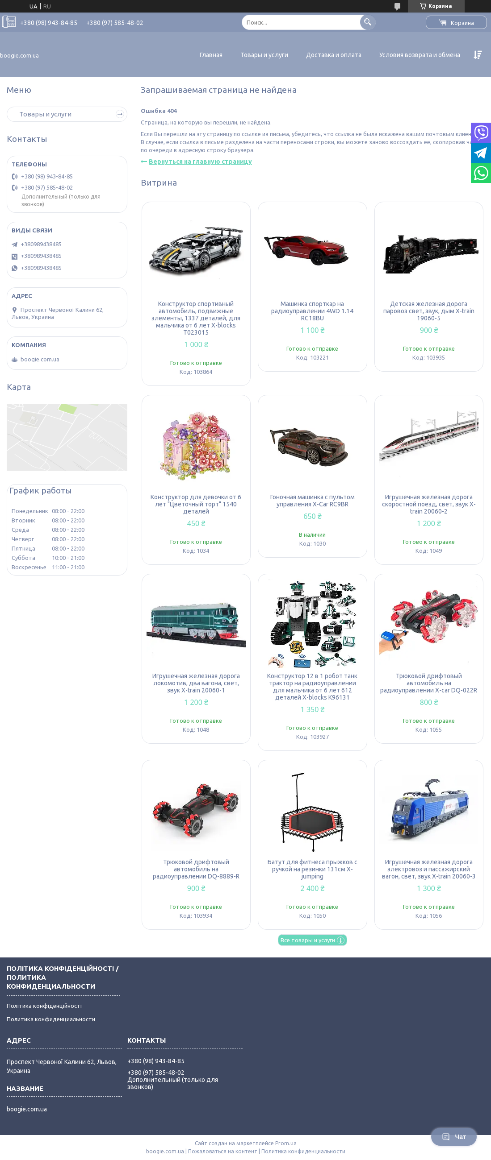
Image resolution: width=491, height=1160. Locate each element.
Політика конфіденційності (44, 1006)
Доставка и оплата (333, 54)
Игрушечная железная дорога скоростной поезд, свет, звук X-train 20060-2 (429, 504)
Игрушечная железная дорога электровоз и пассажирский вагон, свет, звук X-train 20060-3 (429, 869)
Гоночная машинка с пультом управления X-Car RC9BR (312, 500)
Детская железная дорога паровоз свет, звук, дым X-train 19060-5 (428, 311)
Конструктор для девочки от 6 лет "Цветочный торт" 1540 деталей (196, 504)
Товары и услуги (264, 54)
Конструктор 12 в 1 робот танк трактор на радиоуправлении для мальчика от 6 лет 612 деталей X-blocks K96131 (312, 686)
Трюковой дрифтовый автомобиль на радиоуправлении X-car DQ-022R (428, 683)
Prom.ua (286, 1143)
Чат (454, 1137)
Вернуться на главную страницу (200, 161)
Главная (211, 54)
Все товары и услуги (308, 940)
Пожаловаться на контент (222, 1151)
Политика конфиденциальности (51, 1019)
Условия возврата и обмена (419, 54)
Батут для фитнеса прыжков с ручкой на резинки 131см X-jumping (312, 869)
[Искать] (368, 22)
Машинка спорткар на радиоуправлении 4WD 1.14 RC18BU (312, 311)
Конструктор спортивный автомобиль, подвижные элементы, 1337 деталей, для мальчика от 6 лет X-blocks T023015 (195, 318)
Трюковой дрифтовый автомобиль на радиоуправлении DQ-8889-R (196, 869)
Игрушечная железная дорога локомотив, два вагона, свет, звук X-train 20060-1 (196, 683)
